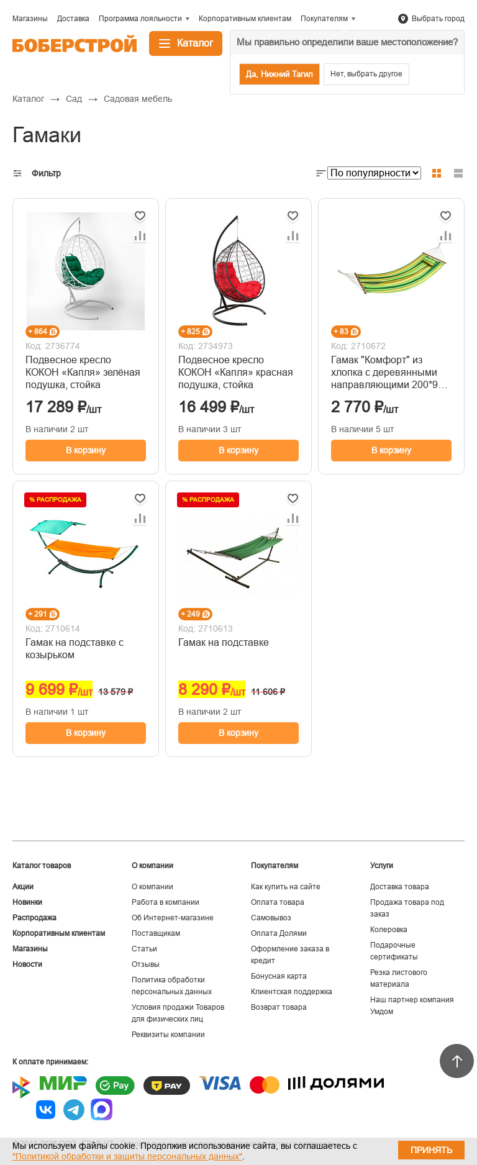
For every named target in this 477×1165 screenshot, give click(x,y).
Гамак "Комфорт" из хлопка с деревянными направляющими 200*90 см (387, 373)
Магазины (30, 949)
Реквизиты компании (168, 1034)
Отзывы (146, 964)
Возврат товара (279, 1007)
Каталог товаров (41, 865)
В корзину (86, 450)
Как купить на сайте (285, 886)
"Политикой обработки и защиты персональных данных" (127, 1156)
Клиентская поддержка (291, 991)
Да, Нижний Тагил (279, 74)
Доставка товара (399, 886)
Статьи (144, 949)
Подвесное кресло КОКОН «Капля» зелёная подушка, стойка (82, 372)
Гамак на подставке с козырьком (74, 648)
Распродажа (34, 917)
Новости (27, 964)
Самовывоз (271, 917)
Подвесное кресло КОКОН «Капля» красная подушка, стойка (235, 372)
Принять (431, 1150)
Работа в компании (165, 902)
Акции (23, 886)
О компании (152, 886)
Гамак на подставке (223, 642)
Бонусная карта (279, 976)
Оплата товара (277, 902)
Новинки (27, 902)
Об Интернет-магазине (173, 917)
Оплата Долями (279, 933)
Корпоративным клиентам (58, 933)
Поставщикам (156, 933)
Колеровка (388, 929)
